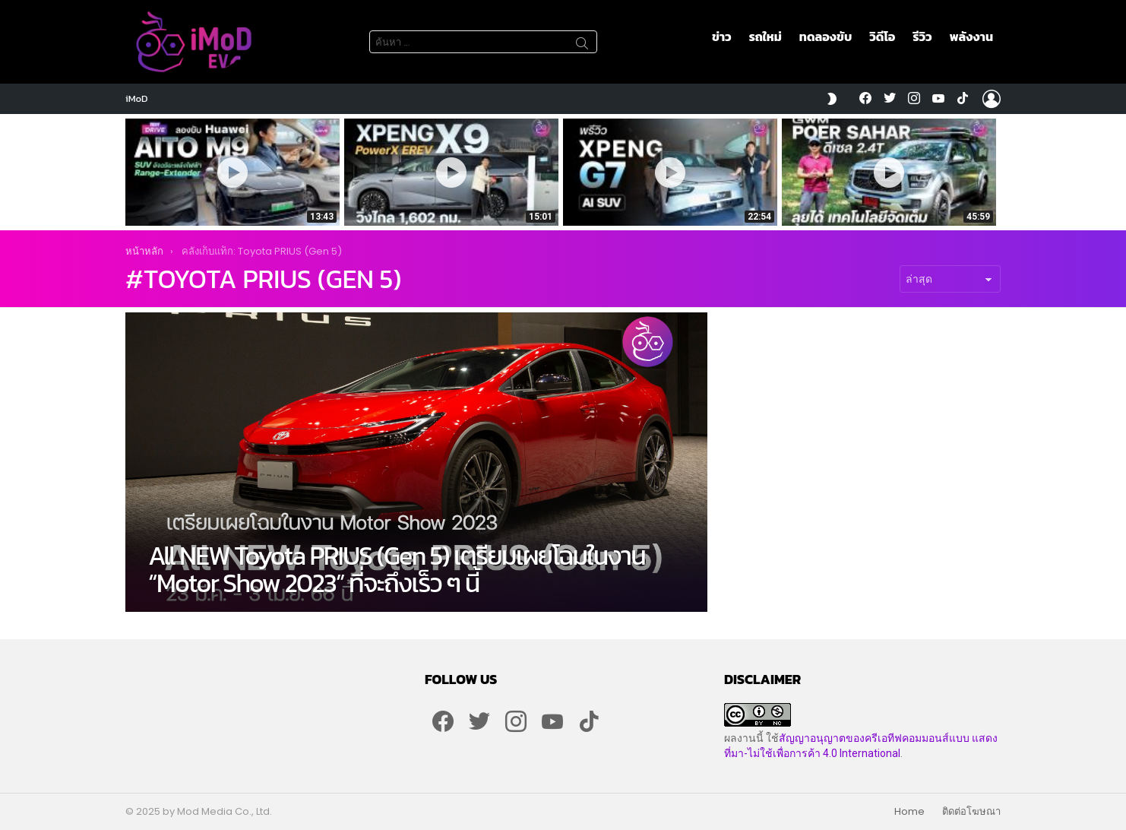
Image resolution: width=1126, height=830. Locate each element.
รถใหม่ (765, 36)
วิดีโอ (882, 36)
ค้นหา (582, 45)
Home (909, 812)
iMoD (136, 98)
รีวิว (922, 36)
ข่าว (722, 36)
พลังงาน (971, 36)
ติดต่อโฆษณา (971, 812)
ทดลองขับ (825, 36)
